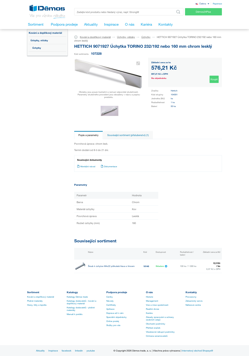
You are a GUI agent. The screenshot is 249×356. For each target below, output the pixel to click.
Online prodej (112, 321)
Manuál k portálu (74, 314)
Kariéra (149, 313)
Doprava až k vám (115, 313)
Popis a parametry (88, 135)
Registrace (217, 3)
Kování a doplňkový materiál (45, 32)
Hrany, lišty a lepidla (36, 305)
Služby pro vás (113, 325)
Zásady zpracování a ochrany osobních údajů (160, 318)
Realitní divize (152, 309)
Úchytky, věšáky (39, 40)
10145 (146, 266)
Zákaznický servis (194, 301)
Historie (149, 296)
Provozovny (191, 296)
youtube (91, 350)
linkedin (79, 350)
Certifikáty (111, 305)
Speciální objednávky (116, 317)
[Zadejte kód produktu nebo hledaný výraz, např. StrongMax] (128, 11)
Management (152, 301)
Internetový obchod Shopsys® (197, 350)
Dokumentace (109, 166)
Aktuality (40, 350)
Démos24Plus (203, 11)
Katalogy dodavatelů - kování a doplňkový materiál (81, 302)
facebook (66, 350)
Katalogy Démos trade (77, 296)
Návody (110, 301)
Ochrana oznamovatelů (157, 336)
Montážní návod (86, 166)
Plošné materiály (35, 301)
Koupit (214, 79)
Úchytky (36, 47)
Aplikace (110, 309)
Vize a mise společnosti (157, 305)
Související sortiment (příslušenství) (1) (128, 135)
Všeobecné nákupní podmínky (160, 332)
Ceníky (109, 296)
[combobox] (202, 3)
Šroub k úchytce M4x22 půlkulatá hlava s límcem (111, 266)
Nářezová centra (193, 305)
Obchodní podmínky (155, 323)
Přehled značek (153, 327)
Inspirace (53, 350)
